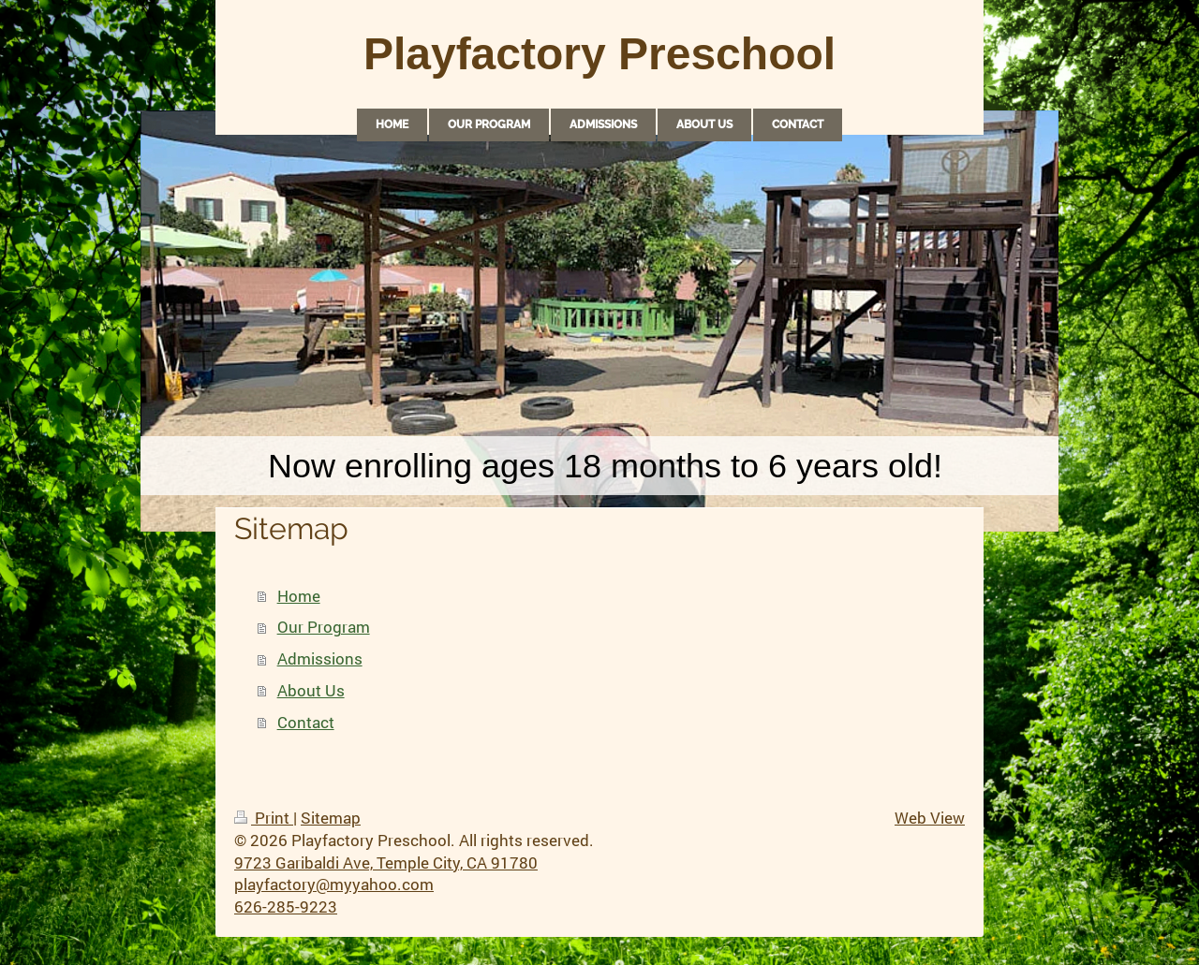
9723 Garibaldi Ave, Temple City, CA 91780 (386, 862)
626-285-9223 (285, 906)
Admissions (320, 658)
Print (263, 817)
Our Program (323, 626)
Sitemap (331, 817)
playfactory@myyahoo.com (334, 884)
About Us (311, 690)
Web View (930, 817)
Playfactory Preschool (599, 54)
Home (298, 596)
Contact (305, 722)
